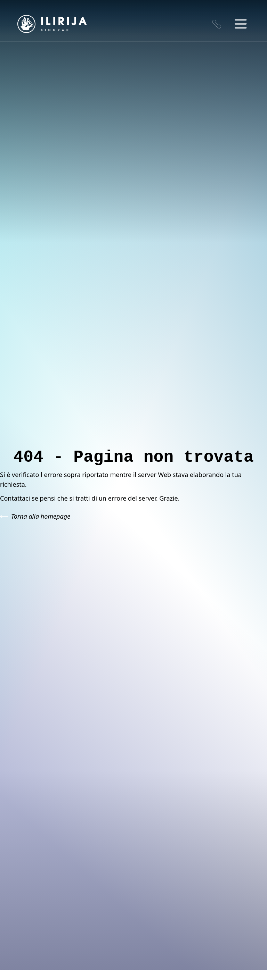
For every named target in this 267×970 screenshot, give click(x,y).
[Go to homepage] (52, 24)
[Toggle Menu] (241, 24)
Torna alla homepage (35, 516)
